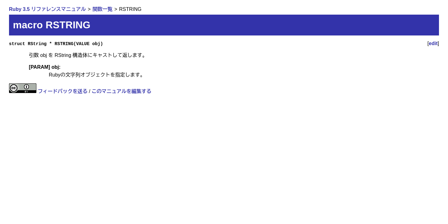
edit (433, 43)
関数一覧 (102, 9)
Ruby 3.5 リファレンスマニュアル (47, 9)
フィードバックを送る (62, 91)
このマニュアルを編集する (122, 91)
